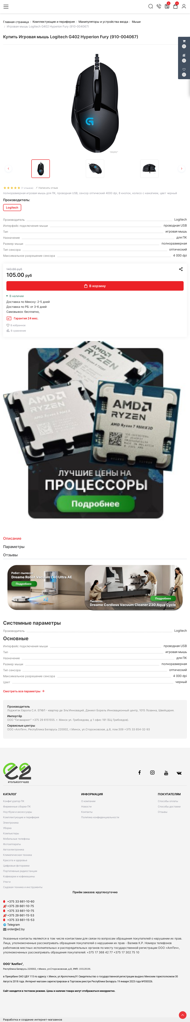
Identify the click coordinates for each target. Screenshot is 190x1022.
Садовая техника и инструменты (22, 887)
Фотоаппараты (12, 844)
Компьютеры (11, 833)
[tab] (95, 538)
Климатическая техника (17, 854)
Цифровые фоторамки (16, 865)
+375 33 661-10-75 (20, 910)
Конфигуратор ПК (13, 801)
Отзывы (162, 811)
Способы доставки (169, 806)
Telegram (11, 924)
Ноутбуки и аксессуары (17, 811)
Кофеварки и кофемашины (19, 876)
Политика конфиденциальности (100, 817)
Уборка (7, 828)
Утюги (7, 881)
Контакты (87, 811)
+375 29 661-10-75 (20, 906)
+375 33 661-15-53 (20, 920)
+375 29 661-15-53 (20, 915)
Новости (86, 806)
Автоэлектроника (13, 849)
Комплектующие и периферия (21, 817)
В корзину (95, 286)
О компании (88, 801)
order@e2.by (16, 929)
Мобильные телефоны (16, 838)
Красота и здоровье (15, 860)
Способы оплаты (168, 801)
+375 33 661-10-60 (20, 901)
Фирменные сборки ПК (17, 806)
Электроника (11, 822)
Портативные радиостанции (20, 871)
